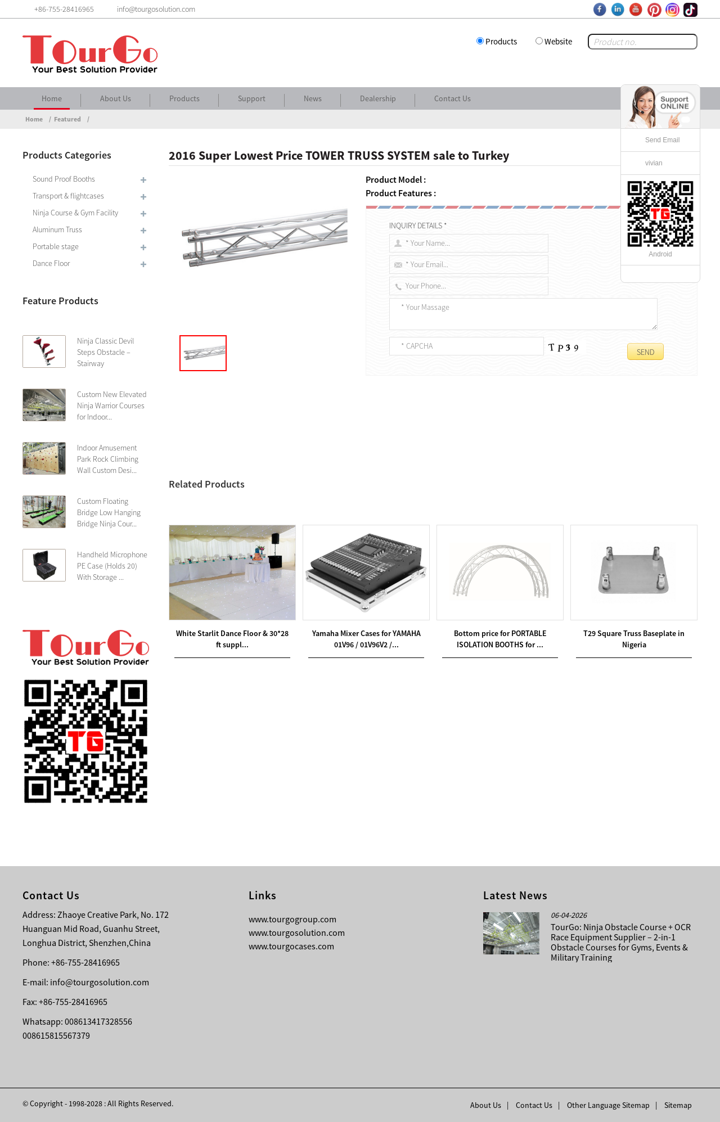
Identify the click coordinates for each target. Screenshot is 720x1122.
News (313, 98)
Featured (67, 119)
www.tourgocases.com (291, 946)
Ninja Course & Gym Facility (75, 213)
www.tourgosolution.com (297, 932)
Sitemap (678, 1105)
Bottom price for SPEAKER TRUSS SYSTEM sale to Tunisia (287, 522)
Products (501, 41)
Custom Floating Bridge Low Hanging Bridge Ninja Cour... (109, 512)
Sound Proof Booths (64, 179)
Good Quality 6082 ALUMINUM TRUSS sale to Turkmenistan (303, 509)
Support (252, 98)
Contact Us (452, 98)
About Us (115, 98)
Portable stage (56, 246)
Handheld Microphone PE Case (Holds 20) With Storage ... (112, 565)
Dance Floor (51, 263)
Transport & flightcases (68, 196)
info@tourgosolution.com (99, 982)
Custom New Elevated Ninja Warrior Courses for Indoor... (112, 405)
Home (52, 98)
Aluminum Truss (57, 229)
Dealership (378, 98)
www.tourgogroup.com (292, 919)
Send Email (662, 140)
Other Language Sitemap (608, 1105)
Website (558, 41)
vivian (654, 163)
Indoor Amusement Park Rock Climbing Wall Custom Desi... (107, 459)
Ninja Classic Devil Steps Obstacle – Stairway (105, 352)
